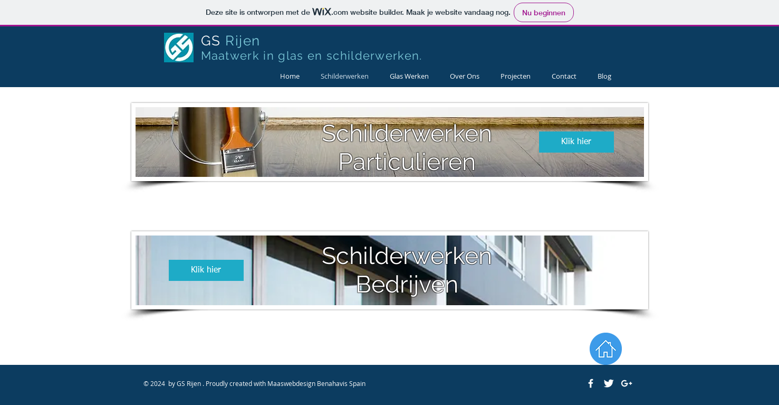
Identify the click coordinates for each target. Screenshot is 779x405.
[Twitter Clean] (608, 383)
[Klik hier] (576, 142)
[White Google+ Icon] (626, 383)
